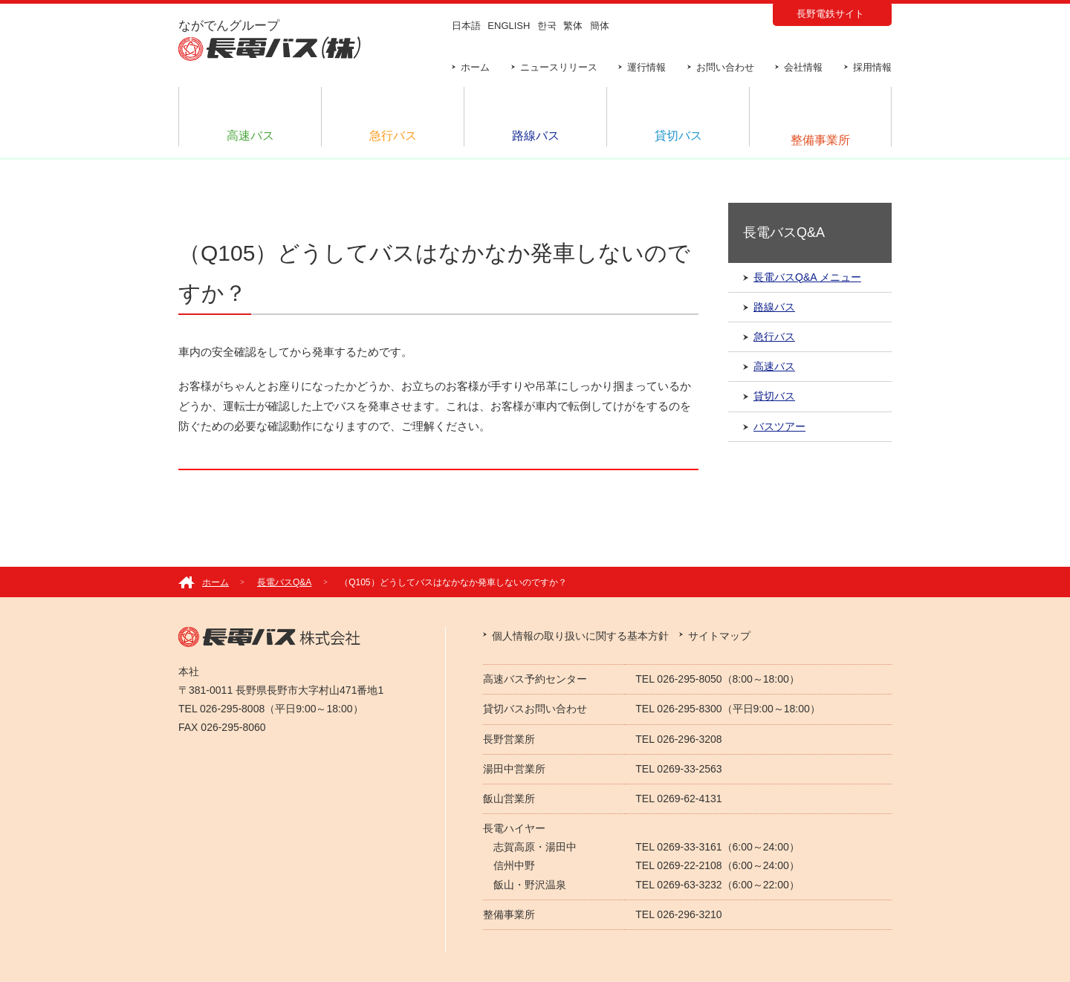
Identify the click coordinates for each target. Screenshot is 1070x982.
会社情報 (803, 67)
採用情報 (872, 67)
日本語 (466, 25)
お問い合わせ (725, 67)
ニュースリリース (558, 67)
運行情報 (646, 67)
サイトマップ (719, 636)
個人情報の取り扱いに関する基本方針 (580, 636)
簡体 (599, 25)
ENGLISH (508, 25)
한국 (547, 25)
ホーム (475, 67)
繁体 (573, 25)
